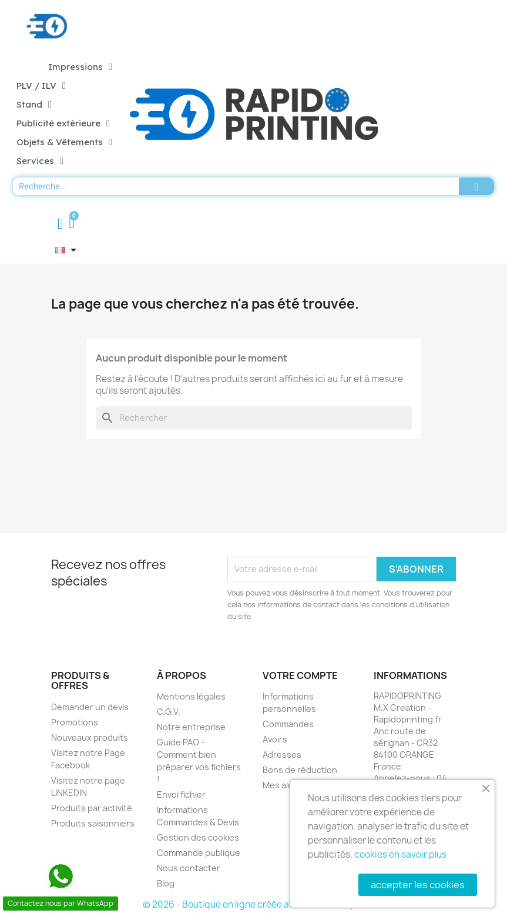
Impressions (80, 67)
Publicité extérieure (63, 123)
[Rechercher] (254, 418)
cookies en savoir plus (400, 854)
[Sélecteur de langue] (67, 250)
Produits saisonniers (93, 823)
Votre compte (300, 675)
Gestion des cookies (198, 837)
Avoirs (275, 739)
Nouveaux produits (89, 737)
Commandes (288, 724)
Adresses (282, 754)
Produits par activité (91, 808)
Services (39, 161)
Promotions (74, 722)
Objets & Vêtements (64, 142)
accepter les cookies (418, 884)
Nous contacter (188, 868)
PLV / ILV (41, 85)
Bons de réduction (300, 769)
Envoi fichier (181, 794)
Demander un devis (90, 706)
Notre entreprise (191, 726)
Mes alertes (286, 785)
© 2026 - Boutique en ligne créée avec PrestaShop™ (253, 904)
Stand (34, 104)
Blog (165, 883)
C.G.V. (168, 711)
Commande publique (198, 852)
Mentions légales (191, 696)
